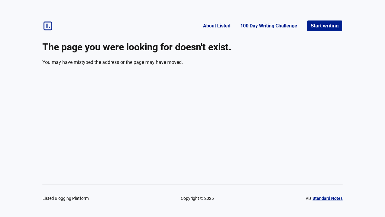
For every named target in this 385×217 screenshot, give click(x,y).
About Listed (216, 26)
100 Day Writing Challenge (268, 26)
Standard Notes (328, 198)
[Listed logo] (48, 26)
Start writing (325, 25)
